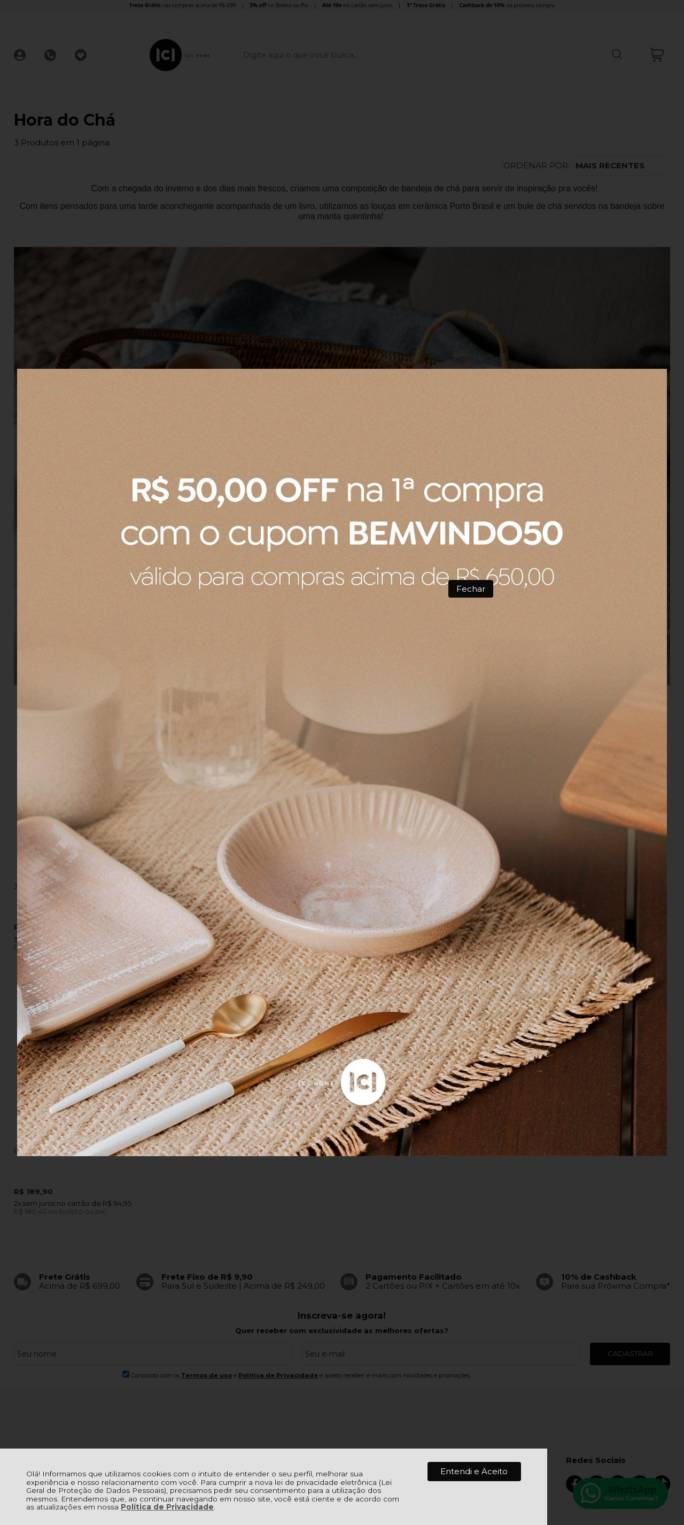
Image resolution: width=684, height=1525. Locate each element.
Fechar (470, 589)
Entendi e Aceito (474, 1471)
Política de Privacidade (167, 1507)
